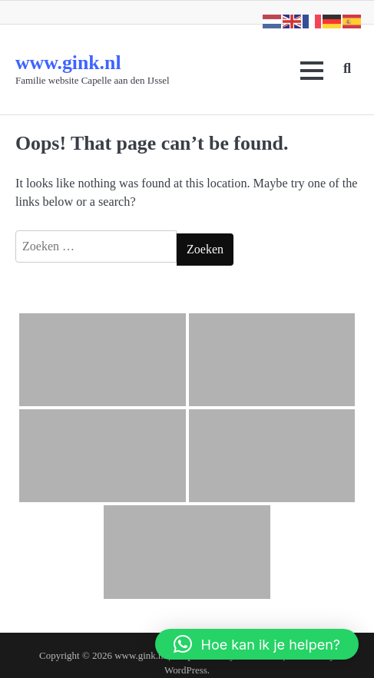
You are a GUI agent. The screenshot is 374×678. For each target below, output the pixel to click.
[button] (257, 644)
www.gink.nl (68, 62)
